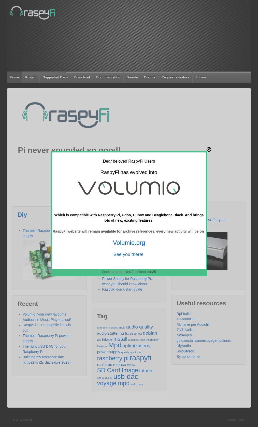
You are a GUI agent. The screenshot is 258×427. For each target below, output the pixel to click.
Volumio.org (129, 242)
